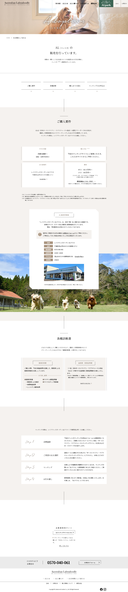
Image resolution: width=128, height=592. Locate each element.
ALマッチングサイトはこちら (64, 532)
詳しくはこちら (64, 546)
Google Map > (79, 256)
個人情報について (67, 583)
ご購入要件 (31, 86)
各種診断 (53, 86)
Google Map (43, 179)
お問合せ (124, 3)
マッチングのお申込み (97, 86)
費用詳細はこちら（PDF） (85, 181)
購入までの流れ (75, 86)
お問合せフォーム (68, 233)
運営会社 (94, 3)
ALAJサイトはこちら (85, 383)
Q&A (117, 3)
